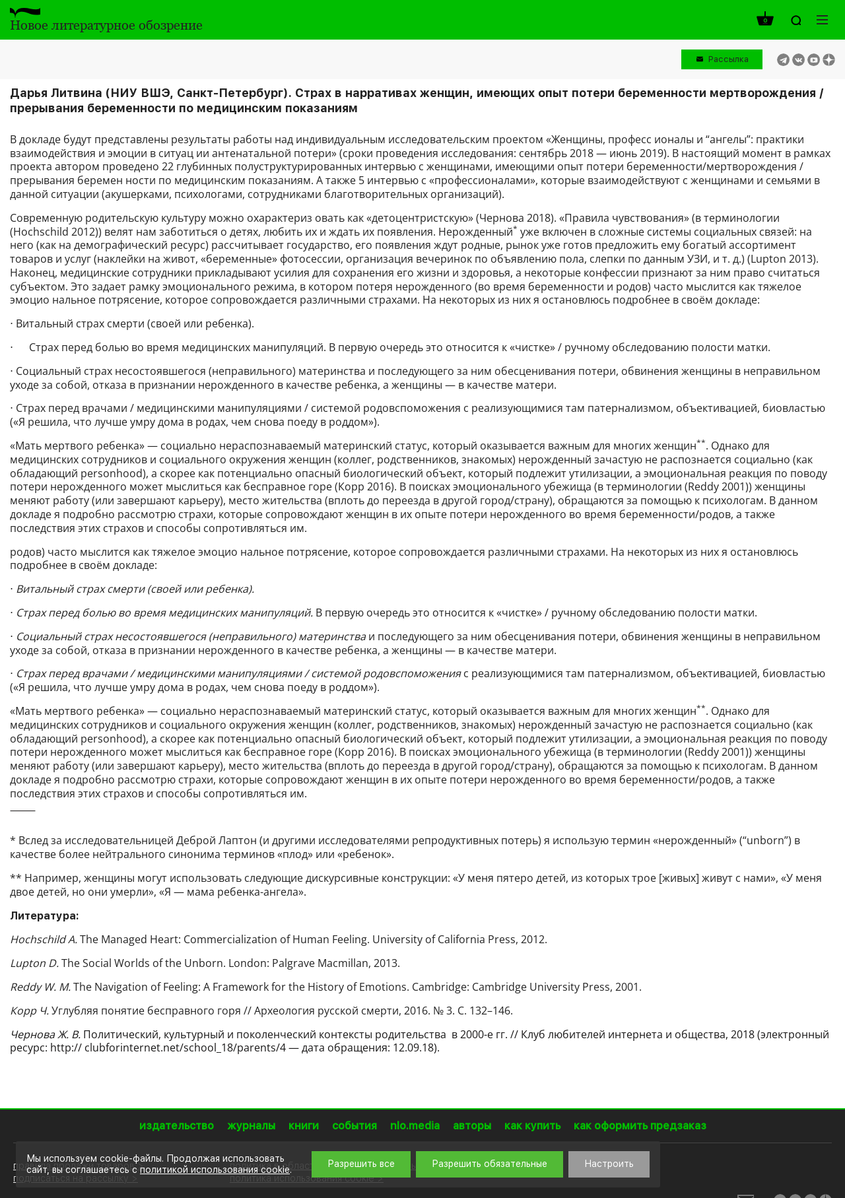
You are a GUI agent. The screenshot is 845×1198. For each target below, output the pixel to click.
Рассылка (728, 59)
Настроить (609, 1163)
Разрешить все (361, 1163)
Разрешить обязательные (489, 1163)
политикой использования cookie (215, 1169)
